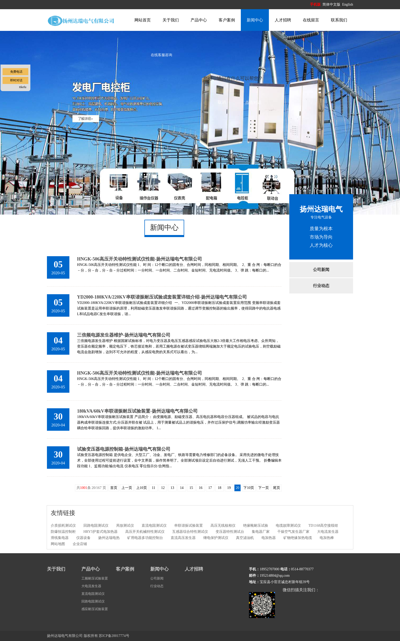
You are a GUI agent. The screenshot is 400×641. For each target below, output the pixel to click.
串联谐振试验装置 (188, 525)
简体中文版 (331, 4)
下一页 (263, 488)
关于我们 (170, 20)
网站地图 (58, 544)
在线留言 (311, 20)
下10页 (248, 488)
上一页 (126, 488)
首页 (113, 488)
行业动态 (321, 285)
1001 (83, 488)
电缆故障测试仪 (288, 525)
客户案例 (227, 20)
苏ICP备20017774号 (114, 636)
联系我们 (339, 20)
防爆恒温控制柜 (63, 532)
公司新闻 (321, 269)
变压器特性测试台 (230, 532)
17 (210, 488)
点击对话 (253, 102)
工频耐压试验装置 (94, 578)
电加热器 (268, 538)
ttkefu (22, 87)
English (347, 4)
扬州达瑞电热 (109, 538)
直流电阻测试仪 (154, 525)
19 (229, 488)
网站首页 (142, 20)
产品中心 (199, 20)
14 (181, 488)
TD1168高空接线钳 (323, 525)
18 (219, 488)
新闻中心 (255, 20)
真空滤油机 (245, 538)
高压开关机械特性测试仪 (145, 532)
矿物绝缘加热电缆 (297, 538)
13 (172, 488)
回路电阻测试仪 (95, 525)
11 (153, 488)
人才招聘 (283, 20)
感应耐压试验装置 (94, 609)
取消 (222, 102)
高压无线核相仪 (222, 525)
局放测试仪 (125, 525)
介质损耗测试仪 (63, 525)
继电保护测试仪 (215, 538)
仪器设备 (83, 538)
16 (200, 488)
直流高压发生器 (183, 538)
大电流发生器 (328, 532)
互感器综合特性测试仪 (190, 532)
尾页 (276, 488)
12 (163, 488)
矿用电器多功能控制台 (145, 538)
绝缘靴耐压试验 (255, 525)
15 (191, 488)
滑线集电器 (60, 538)
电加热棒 (327, 538)
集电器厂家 (261, 532)
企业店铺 (80, 544)
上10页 (141, 488)
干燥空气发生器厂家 (293, 532)
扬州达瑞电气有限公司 (65, 636)
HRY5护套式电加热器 (100, 532)
